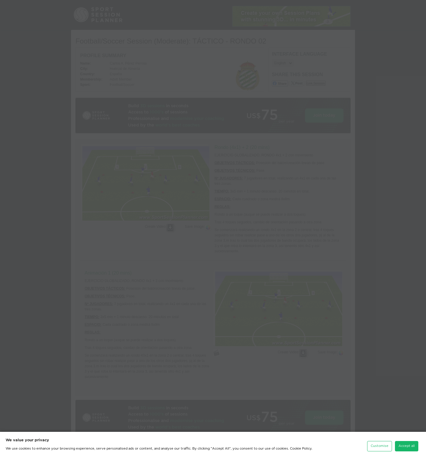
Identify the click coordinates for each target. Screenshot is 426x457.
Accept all (406, 445)
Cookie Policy (301, 447)
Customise (379, 445)
